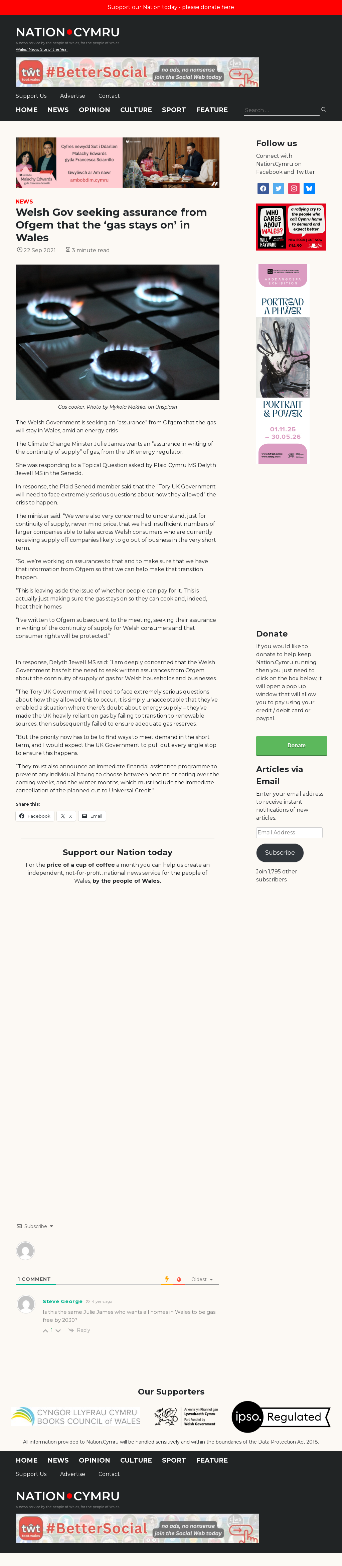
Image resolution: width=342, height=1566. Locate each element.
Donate (297, 745)
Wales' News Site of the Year (42, 49)
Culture (136, 110)
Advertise (72, 96)
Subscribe (280, 852)
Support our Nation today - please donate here (171, 7)
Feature (212, 110)
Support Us (31, 96)
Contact (109, 96)
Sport (174, 110)
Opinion (94, 110)
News (58, 110)
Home (26, 110)
